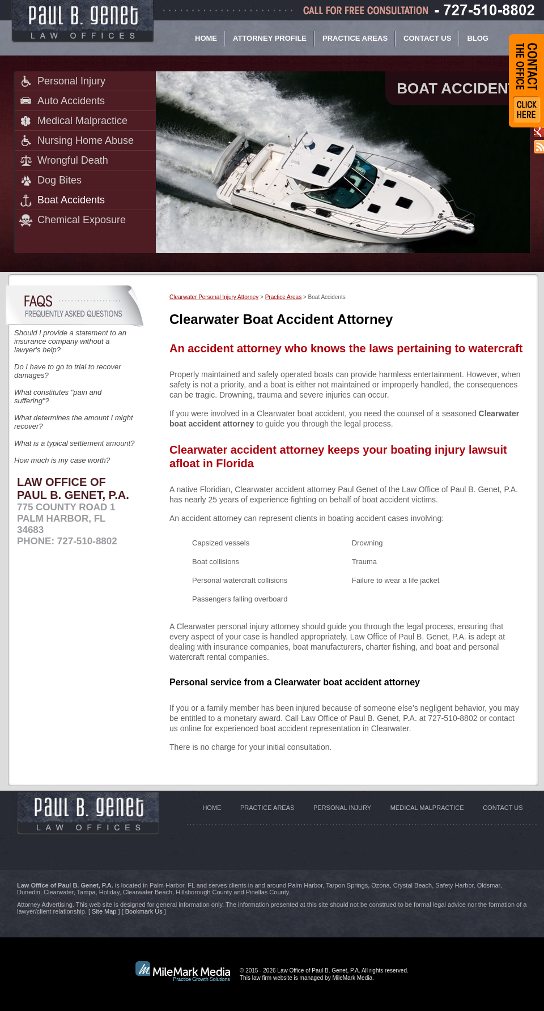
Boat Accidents (71, 200)
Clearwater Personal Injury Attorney (213, 297)
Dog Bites (59, 180)
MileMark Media (352, 978)
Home (206, 38)
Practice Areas (355, 38)
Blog (477, 38)
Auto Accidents (71, 100)
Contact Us (427, 38)
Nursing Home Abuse (85, 140)
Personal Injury (71, 81)
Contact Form (526, 80)
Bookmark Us (144, 911)
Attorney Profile (270, 38)
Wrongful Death (72, 160)
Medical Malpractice (82, 120)
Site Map (104, 911)
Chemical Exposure (81, 219)
